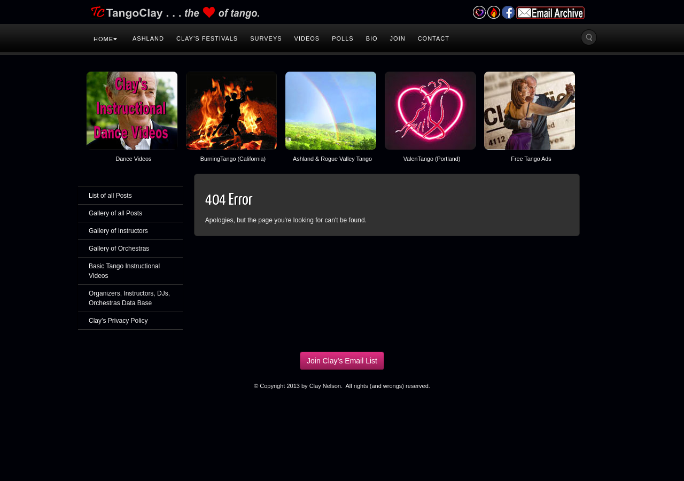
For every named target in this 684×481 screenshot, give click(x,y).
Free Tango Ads (531, 159)
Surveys (266, 38)
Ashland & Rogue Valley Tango (332, 159)
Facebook (508, 12)
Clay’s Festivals (207, 38)
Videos (307, 38)
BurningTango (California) (233, 159)
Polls (342, 38)
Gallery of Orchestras (119, 248)
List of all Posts (110, 195)
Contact (433, 38)
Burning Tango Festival (493, 12)
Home (106, 39)
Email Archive (550, 12)
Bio (372, 38)
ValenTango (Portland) (432, 159)
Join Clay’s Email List (342, 360)
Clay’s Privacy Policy (118, 320)
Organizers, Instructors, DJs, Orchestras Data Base (129, 298)
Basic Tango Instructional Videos (124, 271)
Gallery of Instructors (118, 231)
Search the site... (589, 37)
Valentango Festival (479, 12)
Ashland (148, 38)
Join (398, 38)
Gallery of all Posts (115, 213)
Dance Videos (133, 159)
